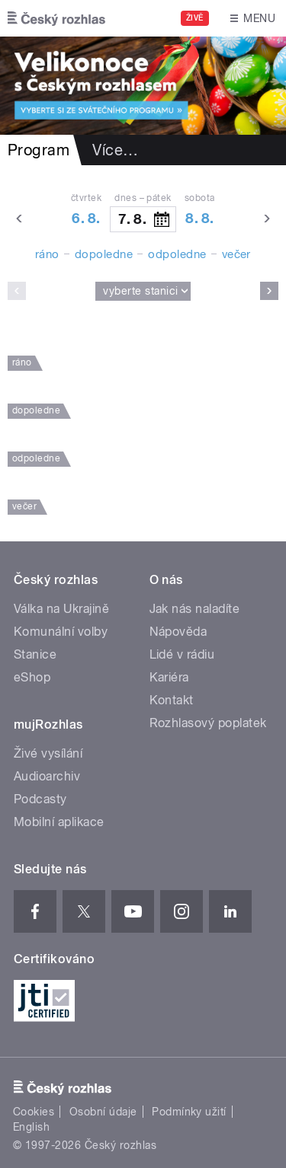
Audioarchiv (47, 776)
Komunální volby (61, 631)
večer (236, 253)
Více (115, 150)
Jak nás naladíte (194, 609)
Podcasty (40, 799)
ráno (47, 253)
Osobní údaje (103, 1112)
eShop (32, 677)
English (31, 1127)
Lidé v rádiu (182, 654)
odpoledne (177, 253)
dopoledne (104, 253)
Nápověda (178, 631)
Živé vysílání (48, 753)
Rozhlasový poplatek (208, 723)
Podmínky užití (189, 1112)
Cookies (33, 1112)
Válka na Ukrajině (61, 609)
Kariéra (169, 677)
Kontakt (171, 700)
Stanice (35, 654)
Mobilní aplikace (59, 822)
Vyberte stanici (140, 291)
